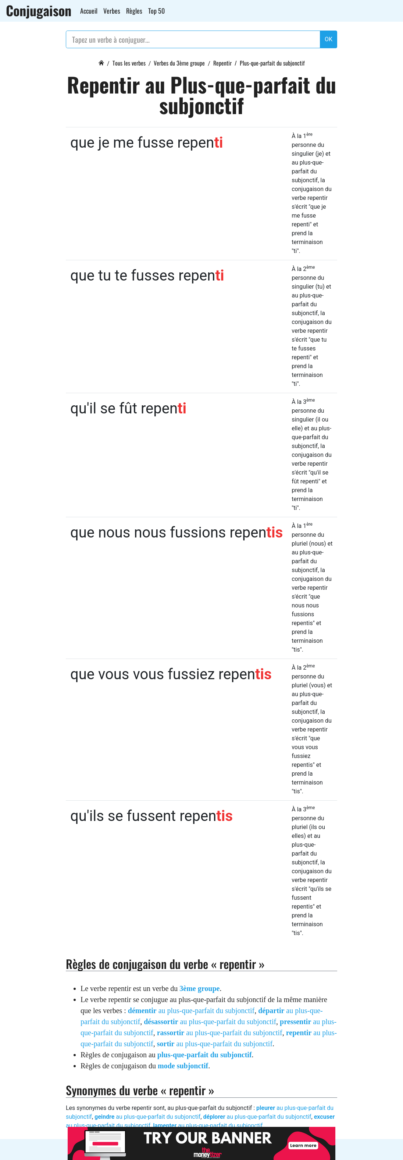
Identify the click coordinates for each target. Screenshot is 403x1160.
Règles (134, 10)
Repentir (222, 63)
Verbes (111, 10)
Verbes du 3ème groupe (179, 63)
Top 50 (156, 10)
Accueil (88, 10)
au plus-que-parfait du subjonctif (191, 1010)
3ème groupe (199, 988)
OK (328, 39)
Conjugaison (38, 10)
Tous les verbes (129, 63)
